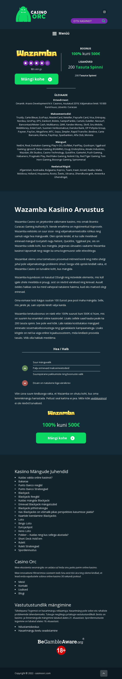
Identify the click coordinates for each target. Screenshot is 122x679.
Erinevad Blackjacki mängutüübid (37, 504)
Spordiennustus (27, 550)
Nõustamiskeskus (28, 626)
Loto (21, 519)
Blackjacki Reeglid (28, 496)
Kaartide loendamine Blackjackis (37, 515)
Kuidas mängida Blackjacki (33, 500)
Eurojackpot (25, 527)
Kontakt (23, 585)
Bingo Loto (25, 523)
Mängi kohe (36, 79)
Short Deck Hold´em (30, 538)
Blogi (21, 593)
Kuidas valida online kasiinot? (35, 477)
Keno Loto (24, 531)
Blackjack (23, 493)
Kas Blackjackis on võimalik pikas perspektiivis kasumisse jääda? (56, 512)
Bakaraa (23, 481)
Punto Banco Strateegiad (33, 489)
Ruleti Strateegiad (28, 546)
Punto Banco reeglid (30, 485)
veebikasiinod (99, 398)
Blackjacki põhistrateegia (33, 508)
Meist (21, 582)
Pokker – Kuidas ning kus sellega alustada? (43, 535)
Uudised (23, 589)
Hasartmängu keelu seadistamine (38, 630)
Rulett (21, 542)
